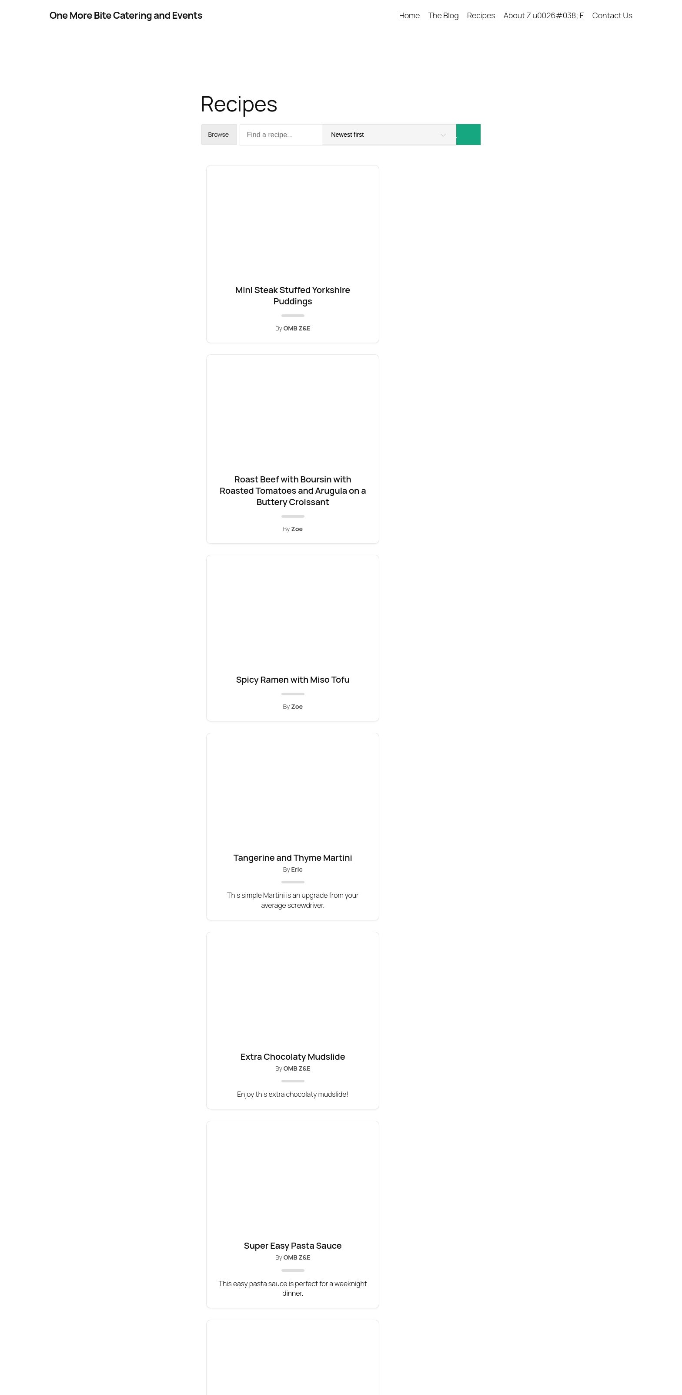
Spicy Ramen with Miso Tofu (434, 295)
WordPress (617, 1369)
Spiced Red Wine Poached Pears (341, 772)
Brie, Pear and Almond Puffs (341, 994)
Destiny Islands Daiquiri (434, 994)
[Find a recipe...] (348, 135)
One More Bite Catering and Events (126, 15)
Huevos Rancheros (434, 766)
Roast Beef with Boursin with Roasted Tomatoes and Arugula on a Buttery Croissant (341, 324)
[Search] (468, 134)
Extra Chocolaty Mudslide (341, 545)
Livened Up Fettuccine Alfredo (247, 1000)
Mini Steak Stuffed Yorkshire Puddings (247, 307)
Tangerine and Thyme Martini (247, 539)
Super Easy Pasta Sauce (434, 539)
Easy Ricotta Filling (247, 766)
